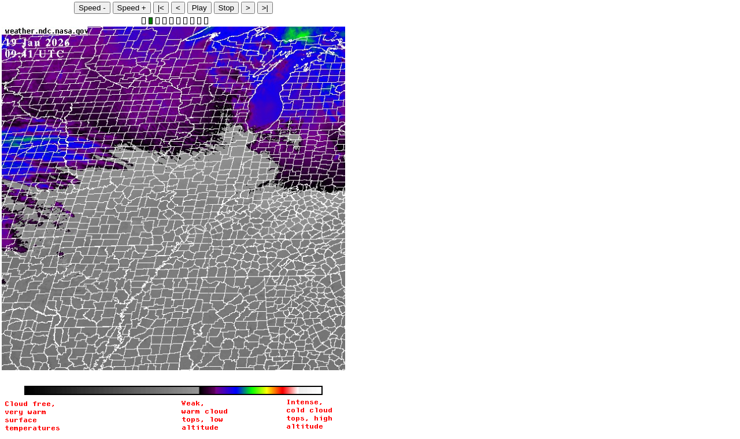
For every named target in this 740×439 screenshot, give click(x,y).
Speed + (131, 7)
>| (265, 7)
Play (199, 7)
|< (161, 7)
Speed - (92, 7)
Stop (226, 7)
